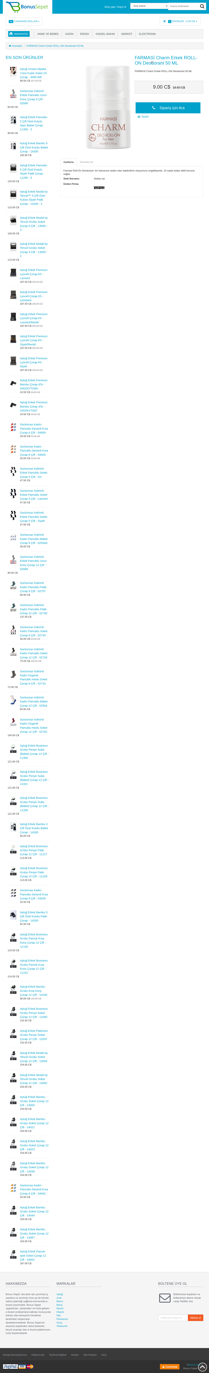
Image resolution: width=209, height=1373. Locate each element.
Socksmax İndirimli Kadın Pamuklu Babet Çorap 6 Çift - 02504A (34, 538)
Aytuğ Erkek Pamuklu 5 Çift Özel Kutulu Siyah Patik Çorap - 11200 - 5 (33, 171)
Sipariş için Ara (168, 108)
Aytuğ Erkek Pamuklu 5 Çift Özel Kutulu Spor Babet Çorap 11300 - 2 (33, 123)
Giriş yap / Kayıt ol (115, 6)
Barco (59, 1301)
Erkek (84, 33)
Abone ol (195, 1317)
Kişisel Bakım (104, 33)
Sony (59, 1322)
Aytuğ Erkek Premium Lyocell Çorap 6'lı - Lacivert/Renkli (34, 318)
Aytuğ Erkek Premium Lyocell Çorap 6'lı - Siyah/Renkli (34, 340)
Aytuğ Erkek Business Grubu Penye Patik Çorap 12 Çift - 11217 (34, 850)
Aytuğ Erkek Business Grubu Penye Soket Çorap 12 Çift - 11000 (34, 1012)
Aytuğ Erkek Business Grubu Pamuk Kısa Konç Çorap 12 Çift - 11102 (34, 966)
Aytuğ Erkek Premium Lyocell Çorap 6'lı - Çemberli (34, 296)
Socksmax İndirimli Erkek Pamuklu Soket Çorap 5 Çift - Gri (33, 472)
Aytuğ (59, 1294)
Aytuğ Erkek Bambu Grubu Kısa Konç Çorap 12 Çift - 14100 (33, 990)
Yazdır (143, 116)
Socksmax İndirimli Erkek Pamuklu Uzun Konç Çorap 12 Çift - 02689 (33, 563)
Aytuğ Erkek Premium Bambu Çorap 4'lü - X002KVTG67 (34, 406)
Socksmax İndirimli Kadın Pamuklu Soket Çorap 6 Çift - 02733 (33, 631)
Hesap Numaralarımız (15, 1354)
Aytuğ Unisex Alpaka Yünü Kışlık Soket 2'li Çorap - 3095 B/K (33, 73)
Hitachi (60, 1312)
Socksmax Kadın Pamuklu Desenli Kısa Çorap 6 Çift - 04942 (34, 1189)
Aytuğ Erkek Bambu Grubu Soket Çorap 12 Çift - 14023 (34, 1145)
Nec (58, 1315)
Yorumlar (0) (86, 162)
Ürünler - (180, 21)
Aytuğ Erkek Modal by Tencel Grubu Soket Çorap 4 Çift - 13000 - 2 (34, 250)
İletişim (75, 1354)
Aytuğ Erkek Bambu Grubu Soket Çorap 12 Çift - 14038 (34, 1167)
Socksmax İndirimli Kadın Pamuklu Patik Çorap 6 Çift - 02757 (33, 587)
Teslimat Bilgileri (58, 1354)
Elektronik (147, 33)
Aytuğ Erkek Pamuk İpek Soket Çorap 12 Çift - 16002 (33, 1255)
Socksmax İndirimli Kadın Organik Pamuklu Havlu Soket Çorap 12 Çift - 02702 (33, 725)
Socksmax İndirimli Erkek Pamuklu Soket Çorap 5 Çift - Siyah (33, 516)
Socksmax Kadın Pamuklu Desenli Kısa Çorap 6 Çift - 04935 (34, 450)
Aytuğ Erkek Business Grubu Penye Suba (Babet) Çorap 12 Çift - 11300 (34, 751)
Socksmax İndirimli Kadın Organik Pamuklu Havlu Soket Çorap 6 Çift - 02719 (33, 677)
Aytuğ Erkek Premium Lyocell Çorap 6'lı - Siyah (34, 362)
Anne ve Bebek (47, 33)
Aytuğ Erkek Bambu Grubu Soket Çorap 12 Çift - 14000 (34, 1101)
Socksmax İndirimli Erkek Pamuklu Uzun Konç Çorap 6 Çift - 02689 (33, 97)
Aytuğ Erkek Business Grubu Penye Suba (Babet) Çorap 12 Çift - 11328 (34, 804)
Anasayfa (21, 33)
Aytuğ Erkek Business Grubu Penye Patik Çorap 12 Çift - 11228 (34, 872)
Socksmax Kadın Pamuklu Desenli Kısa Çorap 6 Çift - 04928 (34, 894)
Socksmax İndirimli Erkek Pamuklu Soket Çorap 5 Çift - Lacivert (34, 494)
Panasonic (62, 1319)
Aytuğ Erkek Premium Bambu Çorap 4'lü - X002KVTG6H (34, 384)
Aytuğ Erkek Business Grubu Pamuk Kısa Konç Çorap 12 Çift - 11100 (34, 940)
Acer (59, 1297)
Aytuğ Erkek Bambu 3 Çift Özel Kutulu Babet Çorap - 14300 (34, 828)
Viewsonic (62, 1326)
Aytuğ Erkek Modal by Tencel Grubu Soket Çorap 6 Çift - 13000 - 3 (34, 223)
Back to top (202, 1367)
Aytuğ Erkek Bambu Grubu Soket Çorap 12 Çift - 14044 (34, 1211)
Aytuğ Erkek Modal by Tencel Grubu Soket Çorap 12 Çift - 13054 (34, 1057)
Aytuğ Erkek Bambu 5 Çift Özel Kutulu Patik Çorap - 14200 (34, 916)
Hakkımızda (38, 1354)
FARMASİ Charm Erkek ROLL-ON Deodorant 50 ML (55, 45)
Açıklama (68, 162)
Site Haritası (90, 1354)
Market (126, 33)
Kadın (69, 33)
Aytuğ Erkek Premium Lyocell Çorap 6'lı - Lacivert (34, 274)
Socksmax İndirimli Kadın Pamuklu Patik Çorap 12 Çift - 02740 (33, 609)
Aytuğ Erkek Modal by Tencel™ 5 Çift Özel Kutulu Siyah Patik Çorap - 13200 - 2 (34, 197)
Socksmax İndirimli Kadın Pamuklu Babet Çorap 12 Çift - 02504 (34, 701)
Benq (59, 1304)
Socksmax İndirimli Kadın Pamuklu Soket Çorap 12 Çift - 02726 (33, 653)
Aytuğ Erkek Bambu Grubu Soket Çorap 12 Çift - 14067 (34, 1233)
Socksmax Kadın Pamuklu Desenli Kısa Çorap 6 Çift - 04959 (34, 428)
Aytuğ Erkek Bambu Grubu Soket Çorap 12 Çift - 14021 (34, 1123)
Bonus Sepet (195, 1364)
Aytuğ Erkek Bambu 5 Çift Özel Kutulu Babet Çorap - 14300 (34, 147)
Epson (60, 1308)
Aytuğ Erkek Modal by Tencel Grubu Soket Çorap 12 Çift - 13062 (34, 1079)
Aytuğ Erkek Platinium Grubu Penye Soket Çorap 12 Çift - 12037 (34, 1035)
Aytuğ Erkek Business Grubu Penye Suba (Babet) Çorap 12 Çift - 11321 (34, 777)
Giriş (103, 1354)
